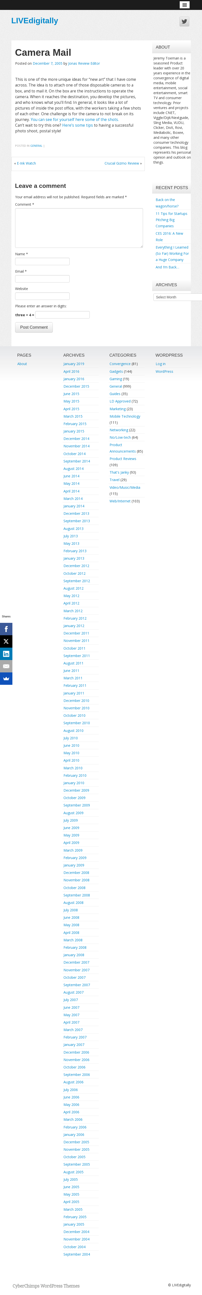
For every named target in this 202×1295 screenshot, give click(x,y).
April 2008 (71, 932)
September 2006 (76, 1074)
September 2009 (76, 805)
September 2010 (76, 722)
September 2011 (76, 655)
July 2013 (70, 536)
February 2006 (75, 1127)
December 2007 (76, 962)
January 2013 (73, 558)
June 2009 (71, 827)
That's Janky (119, 472)
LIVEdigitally (34, 20)
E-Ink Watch (26, 163)
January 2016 (73, 378)
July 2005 (70, 1179)
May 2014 (71, 483)
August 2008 (73, 902)
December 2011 (76, 633)
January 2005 (73, 1224)
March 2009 (73, 850)
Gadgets (116, 371)
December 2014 (76, 438)
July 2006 (70, 1089)
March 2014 (73, 498)
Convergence (120, 363)
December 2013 (76, 513)
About (22, 363)
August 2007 (73, 992)
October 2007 (74, 977)
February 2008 (75, 947)
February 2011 (75, 685)
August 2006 (73, 1082)
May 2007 (71, 1014)
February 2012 (75, 618)
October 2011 (74, 648)
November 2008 (76, 880)
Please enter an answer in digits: (41, 306)
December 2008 (76, 872)
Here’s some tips (77, 125)
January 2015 (73, 431)
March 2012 (73, 610)
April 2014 (71, 491)
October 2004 (74, 1246)
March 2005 (73, 1209)
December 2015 (76, 386)
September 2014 (76, 461)
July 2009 (70, 820)
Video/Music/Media (125, 487)
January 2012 (73, 625)
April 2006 (71, 1112)
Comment (24, 204)
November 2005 (76, 1149)
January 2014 (73, 506)
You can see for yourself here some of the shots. (75, 119)
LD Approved (120, 401)
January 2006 (73, 1134)
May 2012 (71, 595)
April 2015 (71, 408)
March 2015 (73, 416)
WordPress (164, 371)
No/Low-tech (120, 437)
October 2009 (74, 797)
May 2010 (71, 752)
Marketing (118, 408)
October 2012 (74, 573)
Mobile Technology (125, 416)
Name (21, 254)
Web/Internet (120, 501)
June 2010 (71, 745)
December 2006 (76, 1052)
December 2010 (76, 700)
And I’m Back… (167, 267)
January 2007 (73, 1044)
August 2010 (73, 730)
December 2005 (76, 1142)
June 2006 (71, 1097)
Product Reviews (123, 458)
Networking (119, 430)
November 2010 (76, 708)
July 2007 (70, 999)
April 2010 (71, 760)
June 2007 (71, 1007)
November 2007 (76, 970)
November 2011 (76, 640)
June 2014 (71, 476)
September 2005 (76, 1164)
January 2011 (73, 693)
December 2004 (76, 1231)
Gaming (116, 378)
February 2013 (75, 550)
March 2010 (73, 768)
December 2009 (76, 790)
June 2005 (71, 1186)
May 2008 (71, 924)
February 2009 (75, 857)
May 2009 (71, 835)
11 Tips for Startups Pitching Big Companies (171, 219)
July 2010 (70, 738)
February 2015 (75, 423)
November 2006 (76, 1059)
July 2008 (70, 910)
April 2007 (71, 1022)
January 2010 (73, 782)
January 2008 (73, 954)
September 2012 (76, 580)
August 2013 (73, 528)
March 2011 (73, 678)
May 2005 (71, 1194)
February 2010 (75, 775)
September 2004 (76, 1254)
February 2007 (75, 1037)
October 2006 (74, 1067)
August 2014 (73, 468)
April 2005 (71, 1201)
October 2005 (74, 1156)
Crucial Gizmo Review (122, 163)
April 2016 (71, 371)
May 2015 (71, 401)
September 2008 (76, 895)
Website (21, 288)
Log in (161, 363)
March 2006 (73, 1119)
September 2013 (76, 520)
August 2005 (73, 1172)
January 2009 (73, 865)
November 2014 (76, 446)
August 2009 (73, 812)
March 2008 (73, 940)
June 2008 (71, 917)
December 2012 (76, 565)
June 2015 (71, 393)
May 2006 (71, 1104)
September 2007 (76, 984)
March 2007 (73, 1029)
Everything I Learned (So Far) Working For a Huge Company (172, 253)
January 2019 (73, 363)
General (36, 145)
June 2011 (71, 670)
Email (21, 271)
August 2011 (73, 663)
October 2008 (74, 887)
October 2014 (74, 453)
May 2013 (71, 543)
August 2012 (73, 588)
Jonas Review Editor (84, 63)
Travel (114, 479)
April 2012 (71, 603)
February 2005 (75, 1216)
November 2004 (76, 1239)
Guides (115, 393)
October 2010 (74, 715)
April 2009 (71, 842)
